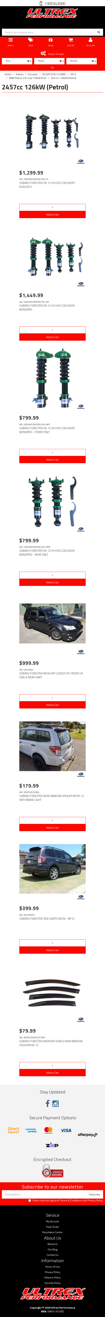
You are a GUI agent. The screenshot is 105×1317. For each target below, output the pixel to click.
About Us (52, 1244)
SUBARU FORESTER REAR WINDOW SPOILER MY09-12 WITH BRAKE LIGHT (51, 798)
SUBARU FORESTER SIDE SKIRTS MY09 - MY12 (46, 918)
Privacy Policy (95, 1200)
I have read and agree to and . (65, 1200)
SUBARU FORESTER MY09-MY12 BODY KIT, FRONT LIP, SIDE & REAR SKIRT (51, 675)
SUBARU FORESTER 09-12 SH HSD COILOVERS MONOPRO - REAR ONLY (47, 553)
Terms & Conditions (71, 1200)
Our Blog (52, 1249)
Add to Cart (52, 214)
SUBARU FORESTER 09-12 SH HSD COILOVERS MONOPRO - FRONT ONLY (47, 430)
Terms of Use (52, 1267)
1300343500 (54, 3)
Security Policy (52, 1283)
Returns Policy (52, 1277)
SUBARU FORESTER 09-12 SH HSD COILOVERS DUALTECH (47, 185)
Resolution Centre (52, 1232)
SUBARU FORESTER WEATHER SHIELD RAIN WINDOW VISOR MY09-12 (50, 1043)
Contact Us (52, 1255)
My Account (52, 1221)
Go (52, 67)
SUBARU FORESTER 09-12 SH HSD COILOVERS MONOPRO (47, 307)
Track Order (52, 1227)
